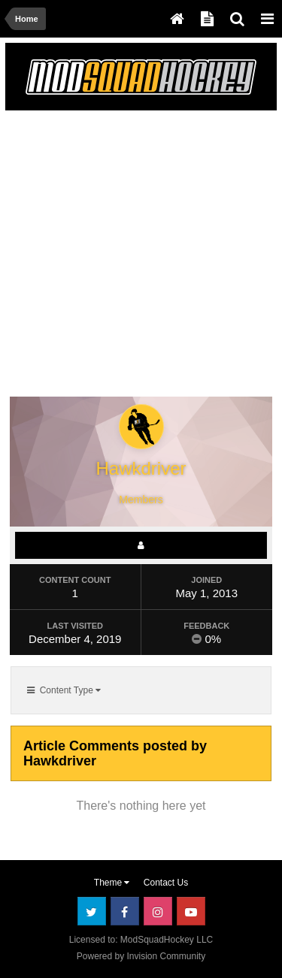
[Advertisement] (141, 256)
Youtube (191, 911)
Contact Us (166, 882)
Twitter (91, 911)
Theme (112, 882)
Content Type (64, 690)
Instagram (158, 911)
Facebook (125, 911)
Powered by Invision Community (141, 956)
